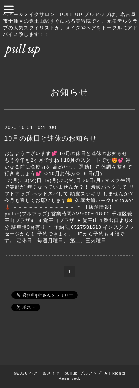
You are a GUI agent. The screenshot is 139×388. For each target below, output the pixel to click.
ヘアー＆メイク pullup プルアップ (65, 373)
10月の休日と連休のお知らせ (50, 138)
